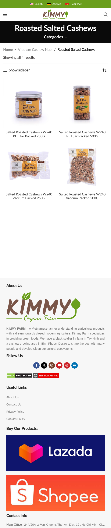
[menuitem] (36, 4)
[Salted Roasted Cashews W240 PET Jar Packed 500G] (82, 103)
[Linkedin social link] (74, 365)
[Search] (105, 14)
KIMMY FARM (16, 328)
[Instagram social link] (52, 365)
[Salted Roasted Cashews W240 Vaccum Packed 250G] (28, 165)
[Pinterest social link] (67, 365)
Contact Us (13, 404)
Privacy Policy (15, 411)
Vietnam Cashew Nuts (35, 50)
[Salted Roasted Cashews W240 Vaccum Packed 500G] (82, 165)
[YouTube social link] (59, 365)
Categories (53, 37)
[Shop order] (104, 70)
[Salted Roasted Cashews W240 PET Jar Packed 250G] (28, 103)
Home (8, 50)
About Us (12, 397)
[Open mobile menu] (5, 14)
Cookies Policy (15, 419)
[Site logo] (55, 14)
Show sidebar (19, 70)
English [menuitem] (39, 4)
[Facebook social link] (36, 365)
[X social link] (44, 365)
